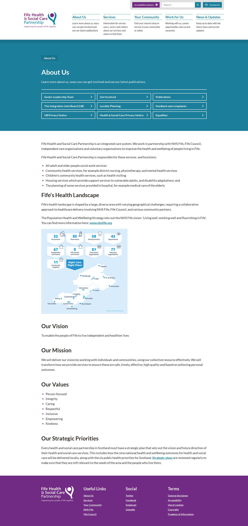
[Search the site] (198, 5)
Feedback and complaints (180, 106)
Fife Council (90, 514)
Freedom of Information (181, 514)
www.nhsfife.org (101, 223)
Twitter (129, 495)
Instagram (131, 504)
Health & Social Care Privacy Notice (124, 115)
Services (88, 500)
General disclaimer (178, 495)
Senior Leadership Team (68, 96)
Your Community (93, 504)
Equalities (180, 115)
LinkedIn (130, 509)
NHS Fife (88, 509)
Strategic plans (162, 458)
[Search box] (178, 5)
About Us (89, 495)
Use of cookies (175, 504)
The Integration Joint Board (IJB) (68, 106)
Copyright (173, 509)
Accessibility (175, 500)
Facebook (131, 500)
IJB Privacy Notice (68, 115)
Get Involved (124, 96)
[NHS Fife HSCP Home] (57, 494)
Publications (180, 96)
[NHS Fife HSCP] (40, 20)
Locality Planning (124, 106)
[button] (86, 25)
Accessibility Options (146, 5)
